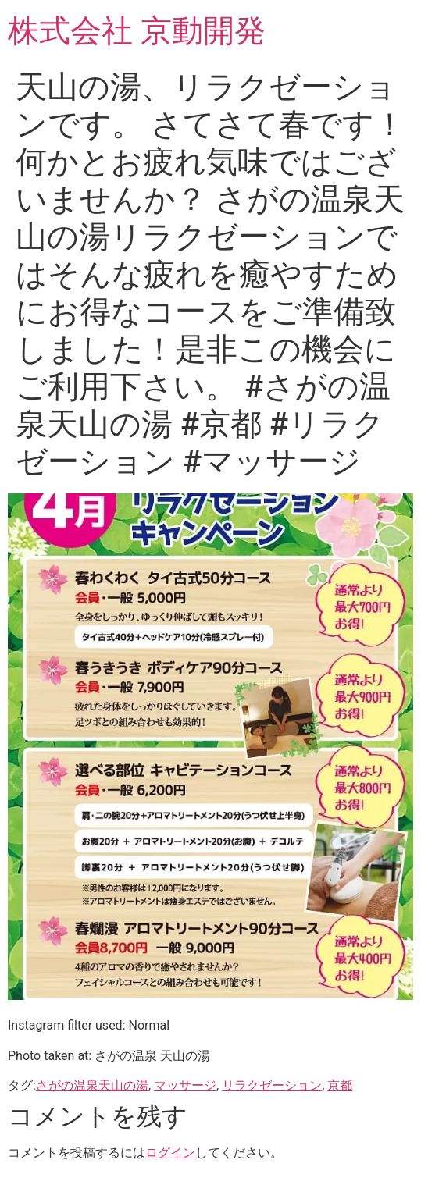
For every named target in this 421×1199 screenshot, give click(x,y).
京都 (339, 1085)
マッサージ (185, 1085)
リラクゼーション (272, 1085)
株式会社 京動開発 (137, 30)
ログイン (170, 1152)
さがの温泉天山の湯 (92, 1085)
